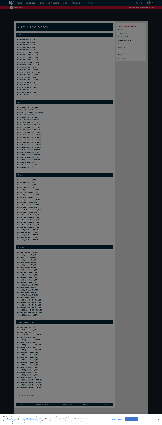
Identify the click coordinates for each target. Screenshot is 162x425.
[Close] (158, 419)
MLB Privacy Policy (12, 419)
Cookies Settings (116, 419)
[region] (81, 419)
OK (131, 419)
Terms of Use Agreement (29, 419)
